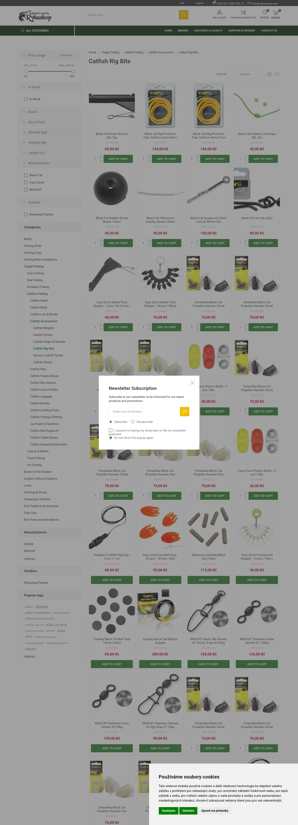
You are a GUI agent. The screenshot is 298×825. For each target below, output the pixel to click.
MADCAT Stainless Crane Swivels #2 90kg (112, 725)
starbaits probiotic (57, 643)
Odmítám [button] (188, 810)
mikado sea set (34, 624)
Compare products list (243, 17)
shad (61, 630)
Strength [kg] (37, 132)
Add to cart (118, 158)
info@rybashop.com (265, 3)
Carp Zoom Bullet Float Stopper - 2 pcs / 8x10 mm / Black (112, 305)
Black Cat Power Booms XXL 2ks (112, 135)
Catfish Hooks (42, 362)
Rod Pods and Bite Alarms (41, 520)
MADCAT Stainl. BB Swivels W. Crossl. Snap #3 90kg (208, 641)
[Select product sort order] (246, 74)
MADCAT (36, 189)
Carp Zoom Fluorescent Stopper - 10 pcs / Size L (257, 556)
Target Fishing (33, 266)
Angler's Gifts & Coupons (40, 478)
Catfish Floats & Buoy (44, 376)
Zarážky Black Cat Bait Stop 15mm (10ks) (111, 641)
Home (92, 52)
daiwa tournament (38, 613)
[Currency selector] (182, 3)
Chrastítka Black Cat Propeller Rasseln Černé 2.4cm (209, 305)
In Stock (34, 87)
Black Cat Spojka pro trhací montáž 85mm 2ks (209, 220)
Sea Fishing (35, 280)
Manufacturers (39, 163)
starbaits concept (45, 637)
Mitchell (29, 551)
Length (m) (36, 153)
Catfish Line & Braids (44, 314)
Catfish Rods (38, 307)
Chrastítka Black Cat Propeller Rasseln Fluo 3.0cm (160, 390)
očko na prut (56, 624)
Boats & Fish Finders (38, 472)
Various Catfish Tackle (48, 355)
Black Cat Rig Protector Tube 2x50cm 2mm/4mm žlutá (160, 137)
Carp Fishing (35, 273)
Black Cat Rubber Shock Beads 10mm (112, 220)
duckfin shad (61, 612)
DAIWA (28, 544)
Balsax (29, 606)
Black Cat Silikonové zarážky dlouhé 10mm (160, 220)
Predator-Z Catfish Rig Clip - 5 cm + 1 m (111, 556)
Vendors (34, 202)
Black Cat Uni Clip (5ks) (257, 218)
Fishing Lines (33, 253)
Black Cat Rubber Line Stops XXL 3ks (257, 135)
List (277, 74)
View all (30, 558)
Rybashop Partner (42, 214)
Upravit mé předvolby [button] (214, 810)
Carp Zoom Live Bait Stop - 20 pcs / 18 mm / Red (160, 556)
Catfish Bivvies (40, 403)
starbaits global (34, 643)
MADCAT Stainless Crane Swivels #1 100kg (257, 641)
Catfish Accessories (43, 321)
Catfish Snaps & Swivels (49, 342)
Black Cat (36, 175)
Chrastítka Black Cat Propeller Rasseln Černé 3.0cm (257, 305)
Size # (32, 112)
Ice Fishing (34, 465)
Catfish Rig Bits (43, 348)
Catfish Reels (39, 300)
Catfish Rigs (38, 369)
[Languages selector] (200, 3)
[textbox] (131, 15)
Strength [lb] (37, 143)
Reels (28, 239)
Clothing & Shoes (35, 492)
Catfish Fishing (37, 294)
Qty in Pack (36, 122)
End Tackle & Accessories (41, 506)
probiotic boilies (34, 630)
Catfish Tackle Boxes (44, 437)
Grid (269, 74)
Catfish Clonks (43, 335)
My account (219, 17)
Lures (28, 485)
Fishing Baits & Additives (40, 259)
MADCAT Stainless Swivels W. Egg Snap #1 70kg (160, 725)
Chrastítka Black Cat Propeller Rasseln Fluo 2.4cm (112, 390)
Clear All (66, 55)
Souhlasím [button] (168, 810)
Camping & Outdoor (37, 499)
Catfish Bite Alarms (43, 383)
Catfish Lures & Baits (44, 389)
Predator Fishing (38, 287)
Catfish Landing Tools (44, 410)
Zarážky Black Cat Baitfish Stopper (160, 641)
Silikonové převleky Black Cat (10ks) (208, 556)
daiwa (41, 607)
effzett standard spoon (39, 618)
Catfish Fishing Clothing (46, 417)
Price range (36, 55)
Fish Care (30, 513)
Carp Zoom (37, 182)
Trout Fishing (36, 458)
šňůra (28, 637)
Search (183, 15)
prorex (50, 630)
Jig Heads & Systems (44, 424)
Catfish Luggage (41, 396)
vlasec (30, 649)
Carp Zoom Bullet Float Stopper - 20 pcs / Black (160, 304)
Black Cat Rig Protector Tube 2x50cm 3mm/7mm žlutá (209, 137)
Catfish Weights (43, 328)
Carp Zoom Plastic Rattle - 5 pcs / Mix (208, 388)
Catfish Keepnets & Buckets (48, 444)
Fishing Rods (32, 246)
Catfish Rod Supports (44, 431)
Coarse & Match (37, 451)
